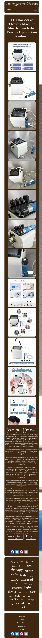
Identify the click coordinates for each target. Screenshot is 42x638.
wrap (11, 596)
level (21, 566)
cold (17, 595)
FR (23, 629)
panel (22, 607)
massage (31, 600)
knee (20, 584)
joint (26, 562)
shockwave (26, 596)
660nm (13, 562)
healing (31, 576)
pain (14, 575)
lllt (31, 561)
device (12, 591)
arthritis (25, 593)
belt (25, 584)
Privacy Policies (21, 623)
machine (14, 599)
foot (20, 592)
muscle (29, 570)
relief (20, 603)
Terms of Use (22, 626)
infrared (27, 579)
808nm (14, 566)
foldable (30, 604)
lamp (12, 604)
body (23, 575)
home (30, 584)
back (33, 591)
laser (28, 565)
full (14, 583)
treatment (17, 587)
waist (33, 596)
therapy (17, 570)
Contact (21, 619)
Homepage (22, 616)
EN (20, 629)
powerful (14, 580)
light (27, 587)
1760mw (22, 600)
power (20, 562)
